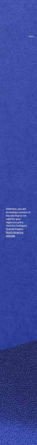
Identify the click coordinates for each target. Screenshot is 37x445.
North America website (14, 234)
